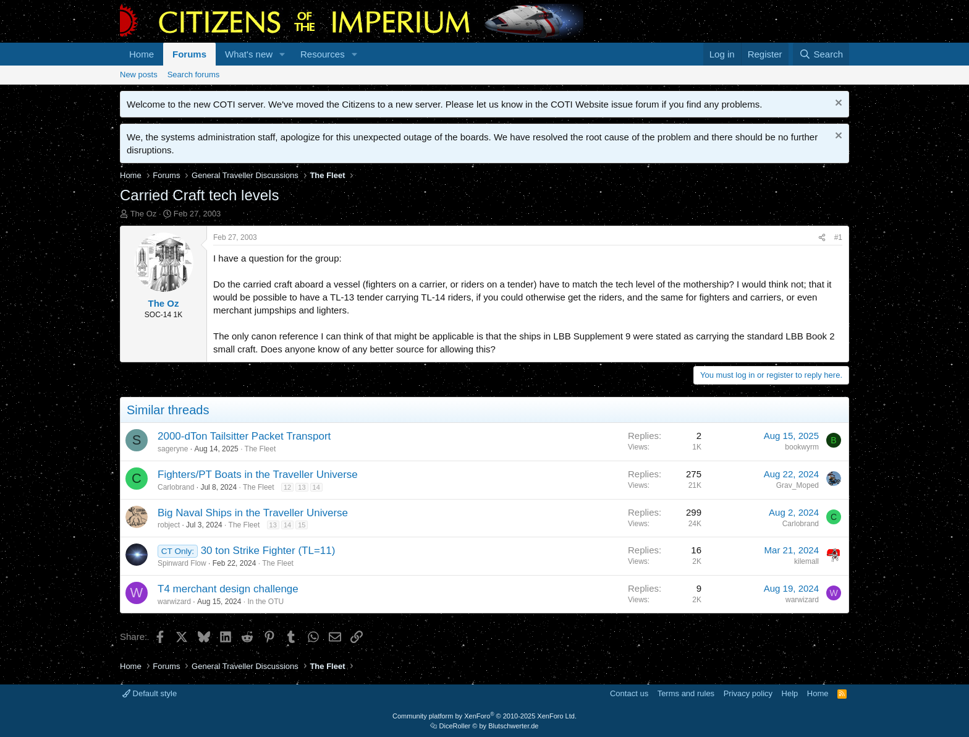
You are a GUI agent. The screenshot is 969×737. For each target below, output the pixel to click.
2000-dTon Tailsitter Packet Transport (244, 436)
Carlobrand (176, 487)
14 (316, 487)
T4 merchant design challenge (228, 589)
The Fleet (260, 449)
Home (141, 54)
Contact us (629, 693)
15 (301, 525)
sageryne (173, 449)
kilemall (806, 561)
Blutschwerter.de (513, 726)
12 (287, 487)
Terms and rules (686, 693)
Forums (189, 54)
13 (301, 487)
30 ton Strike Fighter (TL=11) (268, 550)
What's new (249, 54)
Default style (149, 693)
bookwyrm (802, 447)
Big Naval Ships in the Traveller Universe (253, 513)
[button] (282, 54)
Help (790, 693)
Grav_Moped (797, 485)
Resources (322, 54)
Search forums (193, 74)
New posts (139, 74)
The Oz (143, 213)
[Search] (821, 54)
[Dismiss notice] (837, 104)
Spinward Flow (182, 563)
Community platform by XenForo (484, 716)
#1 (838, 237)
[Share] (822, 238)
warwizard (174, 601)
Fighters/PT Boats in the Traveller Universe (258, 474)
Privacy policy (748, 693)
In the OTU (265, 601)
